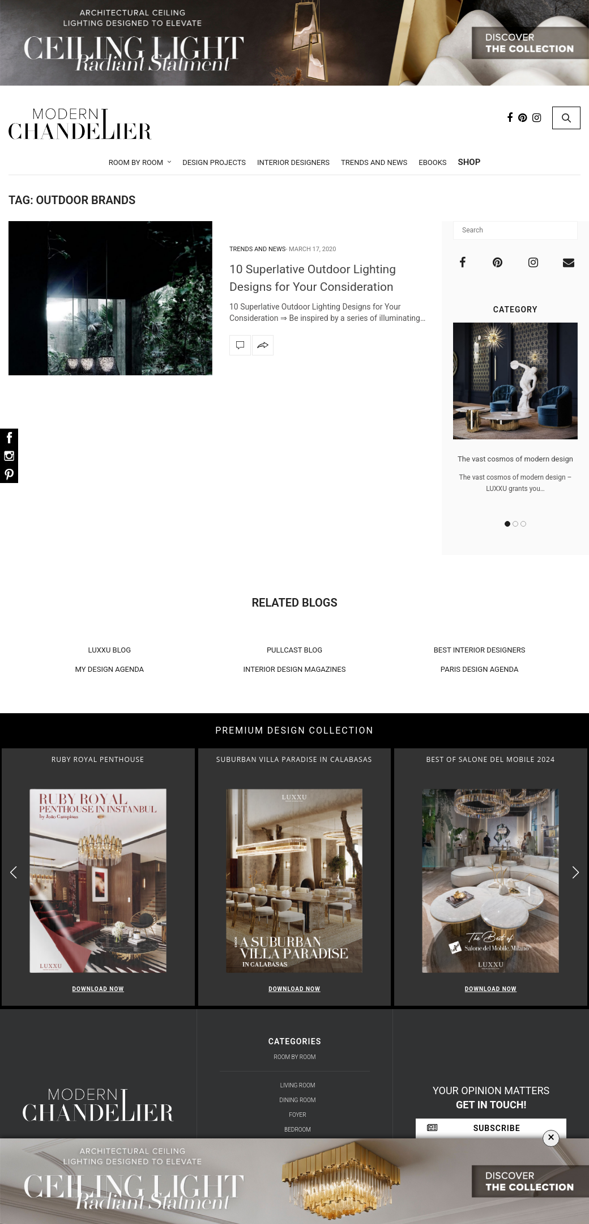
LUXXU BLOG (109, 650)
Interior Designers (293, 162)
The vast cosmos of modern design (515, 459)
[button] (575, 872)
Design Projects (214, 162)
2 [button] (515, 524)
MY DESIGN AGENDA (109, 669)
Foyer (297, 1115)
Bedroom (297, 1129)
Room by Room (136, 162)
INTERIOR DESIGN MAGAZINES (295, 669)
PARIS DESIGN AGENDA (480, 669)
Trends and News (374, 162)
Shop (469, 162)
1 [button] (507, 524)
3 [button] (523, 524)
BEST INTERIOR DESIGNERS (480, 650)
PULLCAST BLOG (294, 650)
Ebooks (432, 162)
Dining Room (298, 1100)
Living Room (297, 1085)
